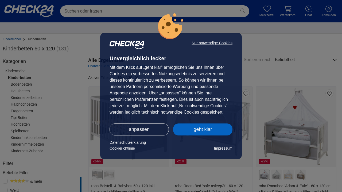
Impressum (223, 148)
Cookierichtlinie (122, 148)
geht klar (202, 129)
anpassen (139, 129)
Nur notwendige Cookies (212, 43)
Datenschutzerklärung (128, 142)
